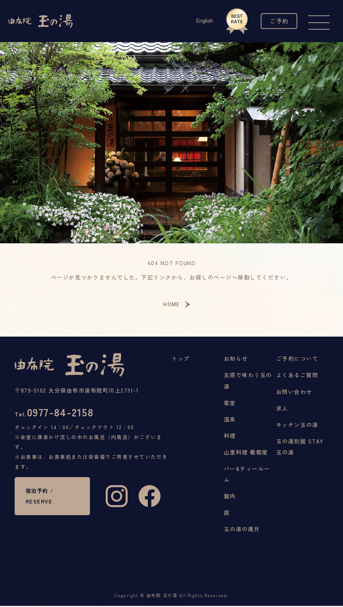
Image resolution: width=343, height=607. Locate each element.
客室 (230, 403)
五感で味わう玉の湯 (248, 381)
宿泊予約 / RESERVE (41, 498)
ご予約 (278, 20)
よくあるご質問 (297, 376)
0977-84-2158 (55, 413)
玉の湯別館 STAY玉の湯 (300, 447)
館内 (230, 497)
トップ (181, 359)
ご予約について (297, 359)
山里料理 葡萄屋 (246, 453)
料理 (230, 436)
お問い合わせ (294, 392)
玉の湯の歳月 (242, 529)
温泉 (230, 420)
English (203, 21)
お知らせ (236, 359)
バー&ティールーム (247, 474)
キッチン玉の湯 (297, 425)
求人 (282, 409)
